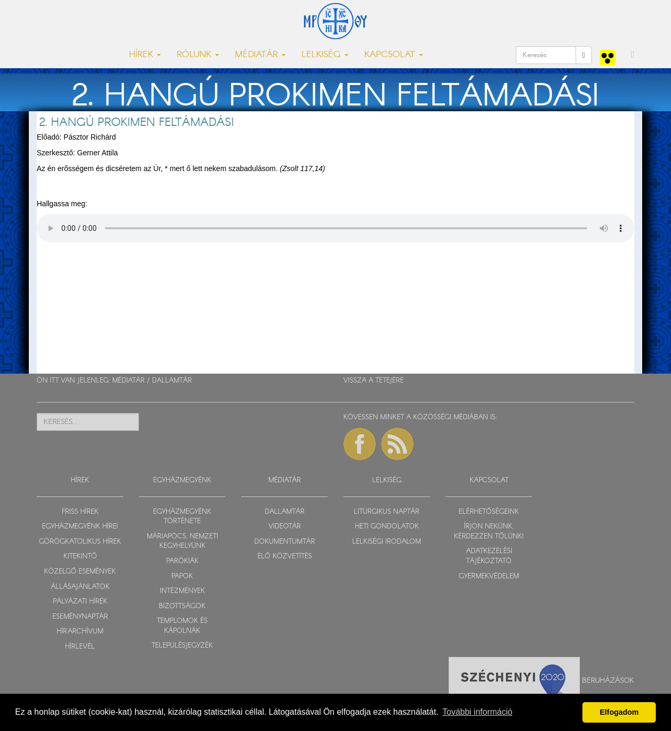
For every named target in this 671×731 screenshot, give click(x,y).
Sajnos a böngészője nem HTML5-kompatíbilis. (335, 228)
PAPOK (182, 576)
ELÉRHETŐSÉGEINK (489, 512)
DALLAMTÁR (172, 381)
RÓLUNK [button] (198, 54)
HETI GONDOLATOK (387, 527)
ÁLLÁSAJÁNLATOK (80, 587)
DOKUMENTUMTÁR (284, 542)
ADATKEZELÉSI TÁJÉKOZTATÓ (489, 556)
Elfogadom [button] (619, 712)
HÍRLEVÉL (80, 647)
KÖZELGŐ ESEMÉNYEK (80, 572)
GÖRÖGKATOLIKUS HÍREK (80, 542)
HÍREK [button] (145, 54)
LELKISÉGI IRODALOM (386, 542)
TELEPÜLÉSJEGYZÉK (182, 646)
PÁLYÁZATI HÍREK (80, 602)
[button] (632, 55)
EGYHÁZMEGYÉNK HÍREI (80, 527)
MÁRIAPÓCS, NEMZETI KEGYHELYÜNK (182, 542)
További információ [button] (477, 711)
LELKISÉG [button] (325, 54)
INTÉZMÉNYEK (182, 591)
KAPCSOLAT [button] (393, 54)
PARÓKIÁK (182, 561)
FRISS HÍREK (80, 512)
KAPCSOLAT (489, 480)
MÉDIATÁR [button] (260, 54)
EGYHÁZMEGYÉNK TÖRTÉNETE (182, 517)
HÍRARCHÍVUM (80, 632)
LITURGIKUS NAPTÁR (386, 512)
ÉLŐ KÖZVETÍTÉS (284, 557)
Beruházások (608, 680)
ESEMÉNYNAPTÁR (80, 617)
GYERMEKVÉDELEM (489, 576)
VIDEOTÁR (284, 527)
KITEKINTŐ (80, 557)
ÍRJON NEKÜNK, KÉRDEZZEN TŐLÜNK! (489, 532)
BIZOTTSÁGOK (182, 606)
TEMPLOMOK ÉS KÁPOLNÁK (182, 626)
